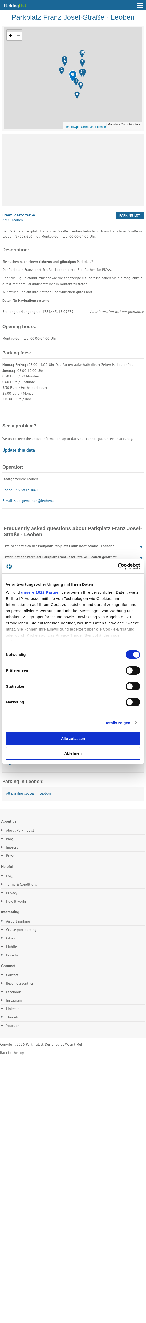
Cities (10, 938)
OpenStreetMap (84, 127)
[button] (73, 76)
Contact (12, 975)
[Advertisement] (73, 170)
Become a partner (19, 983)
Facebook (13, 992)
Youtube (12, 1025)
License (100, 127)
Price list (13, 955)
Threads (12, 1017)
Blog (9, 839)
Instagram (14, 1000)
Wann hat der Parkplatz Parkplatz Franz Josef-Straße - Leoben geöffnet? (61, 557)
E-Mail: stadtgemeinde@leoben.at (29, 500)
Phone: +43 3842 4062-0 (22, 489)
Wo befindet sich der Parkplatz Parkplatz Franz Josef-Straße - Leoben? (59, 546)
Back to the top (12, 1052)
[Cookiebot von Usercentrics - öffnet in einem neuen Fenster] (117, 566)
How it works (16, 901)
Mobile (11, 946)
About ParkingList (20, 830)
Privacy (11, 893)
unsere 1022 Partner (40, 592)
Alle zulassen (73, 738)
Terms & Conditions (21, 884)
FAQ (9, 876)
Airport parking (18, 921)
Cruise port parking (21, 929)
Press (10, 855)
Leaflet (69, 127)
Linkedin (13, 1008)
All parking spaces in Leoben (28, 793)
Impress (12, 847)
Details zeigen (117, 723)
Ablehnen (73, 753)
